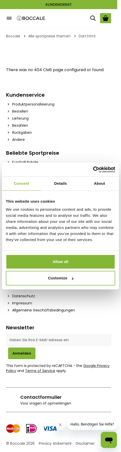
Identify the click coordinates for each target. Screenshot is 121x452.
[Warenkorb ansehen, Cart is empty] (105, 18)
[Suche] (93, 18)
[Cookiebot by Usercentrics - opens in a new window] (93, 169)
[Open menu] (9, 18)
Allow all (60, 261)
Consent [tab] (21, 183)
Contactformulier (41, 397)
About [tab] (99, 183)
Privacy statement (55, 443)
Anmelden (21, 353)
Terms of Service (40, 370)
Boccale (13, 36)
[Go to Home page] (31, 18)
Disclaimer (85, 443)
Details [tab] (60, 183)
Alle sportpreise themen (49, 36)
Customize (60, 278)
